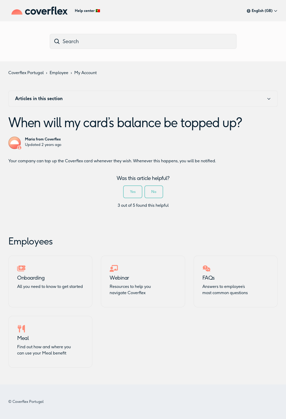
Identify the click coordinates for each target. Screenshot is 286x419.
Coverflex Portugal (26, 72)
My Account (85, 72)
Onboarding (30, 278)
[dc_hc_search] (143, 41)
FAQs (208, 278)
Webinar (119, 278)
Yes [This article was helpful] (133, 192)
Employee (59, 72)
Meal (23, 338)
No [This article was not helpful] (153, 192)
